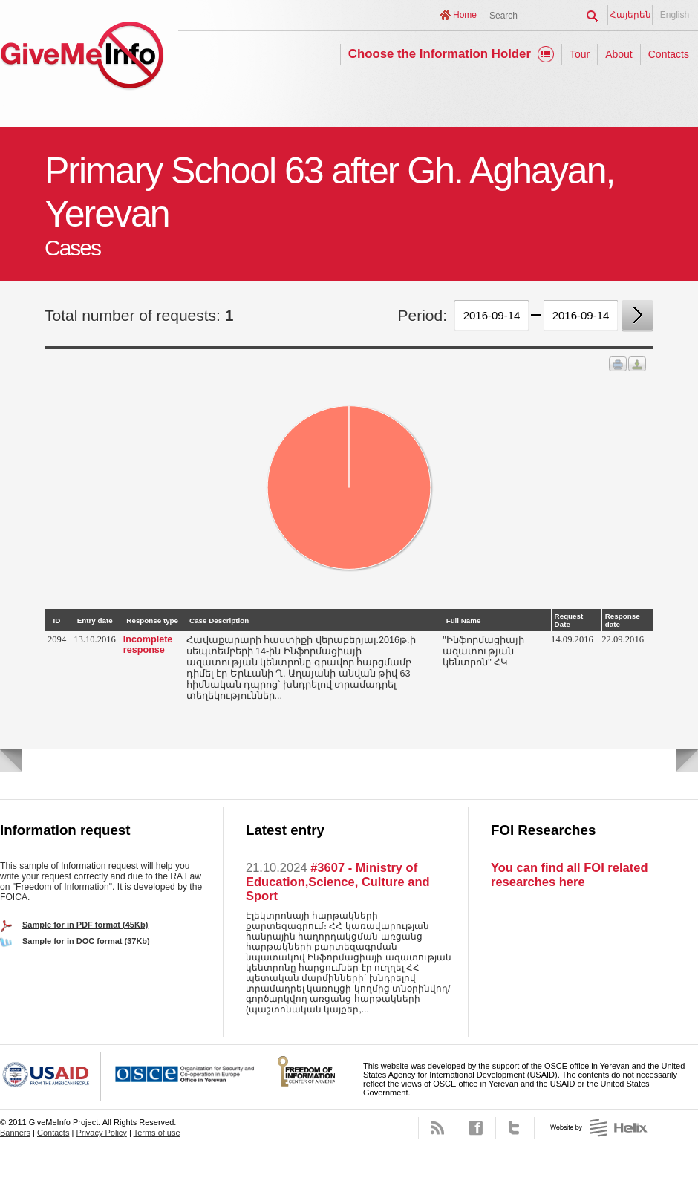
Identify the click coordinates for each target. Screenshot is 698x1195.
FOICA (310, 1076)
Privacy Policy (101, 1132)
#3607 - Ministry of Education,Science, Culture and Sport (338, 881)
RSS (438, 1128)
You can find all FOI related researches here (569, 874)
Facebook (476, 1128)
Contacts (668, 54)
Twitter (515, 1128)
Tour (580, 54)
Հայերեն (630, 15)
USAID (50, 1076)
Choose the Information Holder (439, 54)
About (619, 54)
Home (465, 15)
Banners (15, 1132)
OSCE (185, 1076)
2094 (57, 639)
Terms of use (157, 1132)
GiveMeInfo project (81, 57)
